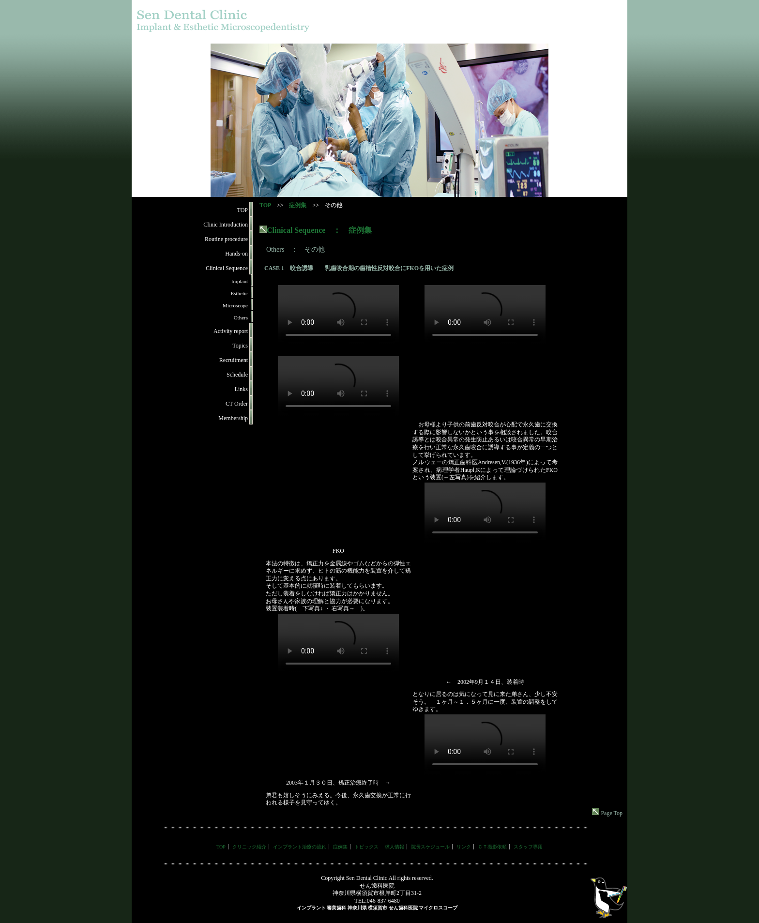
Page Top (607, 813)
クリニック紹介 (249, 846)
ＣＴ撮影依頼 (492, 846)
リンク (463, 846)
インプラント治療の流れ (299, 846)
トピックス (366, 846)
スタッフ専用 (528, 846)
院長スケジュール (430, 846)
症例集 (297, 205)
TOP (265, 205)
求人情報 (394, 846)
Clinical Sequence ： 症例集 (315, 230)
